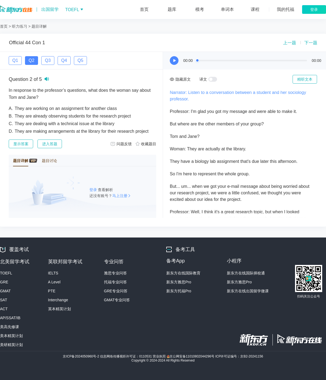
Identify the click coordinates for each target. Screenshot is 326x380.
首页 (4, 26)
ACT (4, 309)
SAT (3, 300)
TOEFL (6, 273)
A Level (54, 282)
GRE (4, 282)
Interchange (58, 300)
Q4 (64, 60)
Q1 (15, 60)
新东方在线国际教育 (183, 273)
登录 (93, 190)
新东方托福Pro (178, 291)
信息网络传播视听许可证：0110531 (126, 356)
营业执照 (160, 356)
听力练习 (19, 26)
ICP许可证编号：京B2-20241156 (239, 356)
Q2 (31, 60)
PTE (51, 291)
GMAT (5, 291)
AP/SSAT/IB (10, 318)
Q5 (80, 60)
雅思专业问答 (115, 273)
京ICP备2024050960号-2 (81, 356)
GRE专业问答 (115, 291)
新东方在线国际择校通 (246, 273)
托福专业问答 (115, 282)
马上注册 (119, 196)
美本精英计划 (11, 336)
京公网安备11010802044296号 (191, 356)
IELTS (53, 273)
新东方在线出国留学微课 (248, 291)
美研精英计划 (11, 345)
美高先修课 (9, 327)
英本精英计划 (59, 309)
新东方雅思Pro (178, 282)
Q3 (48, 60)
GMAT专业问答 (117, 300)
